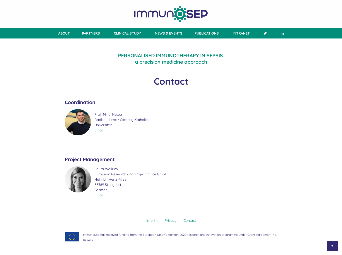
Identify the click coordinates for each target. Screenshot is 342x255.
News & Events (168, 33)
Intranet (241, 33)
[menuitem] (63, 33)
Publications (207, 33)
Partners (91, 33)
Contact (189, 220)
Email (98, 130)
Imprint (152, 220)
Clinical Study (127, 33)
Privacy (170, 220)
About (64, 33)
